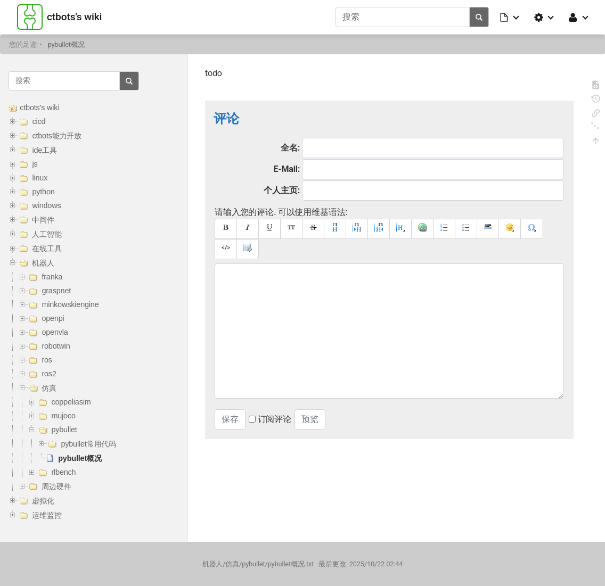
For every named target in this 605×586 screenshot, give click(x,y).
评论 (226, 118)
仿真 (49, 388)
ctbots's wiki (39, 107)
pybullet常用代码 (88, 444)
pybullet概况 (66, 44)
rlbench (63, 472)
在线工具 (46, 248)
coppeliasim (71, 402)
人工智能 (46, 234)
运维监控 (46, 515)
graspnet (56, 290)
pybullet (64, 429)
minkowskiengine (70, 304)
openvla (55, 332)
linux (39, 178)
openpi (53, 318)
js (34, 164)
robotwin (56, 346)
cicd (38, 121)
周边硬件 (56, 486)
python (43, 191)
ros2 (49, 373)
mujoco (63, 415)
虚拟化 (43, 501)
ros (47, 360)
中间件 (43, 220)
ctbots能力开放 (56, 135)
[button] (510, 17)
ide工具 (44, 150)
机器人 (43, 263)
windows (46, 205)
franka (52, 277)
